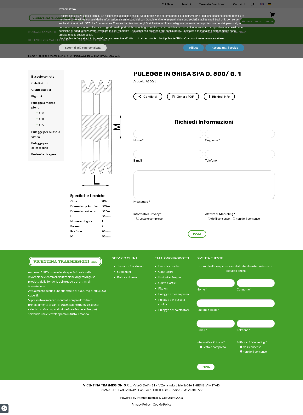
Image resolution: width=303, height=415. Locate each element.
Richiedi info (219, 96)
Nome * (138, 140)
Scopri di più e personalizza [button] (82, 404)
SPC (41, 124)
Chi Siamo (168, 4)
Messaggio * (141, 201)
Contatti (239, 4)
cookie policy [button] (173, 387)
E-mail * (138, 160)
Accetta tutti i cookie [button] (225, 404)
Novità (186, 4)
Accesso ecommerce (257, 21)
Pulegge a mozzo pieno (170, 31)
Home (31, 55)
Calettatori (75, 31)
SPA (69, 55)
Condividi (148, 96)
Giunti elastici (107, 31)
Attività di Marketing (219, 214)
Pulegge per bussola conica (222, 31)
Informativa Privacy (146, 214)
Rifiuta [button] (193, 404)
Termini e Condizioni (212, 4)
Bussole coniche (42, 31)
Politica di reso (127, 277)
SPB (41, 118)
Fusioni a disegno (94, 40)
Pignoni (135, 31)
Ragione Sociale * (208, 309)
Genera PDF (183, 96)
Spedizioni (124, 271)
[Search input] (162, 18)
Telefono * (212, 160)
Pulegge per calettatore (49, 40)
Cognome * (212, 140)
